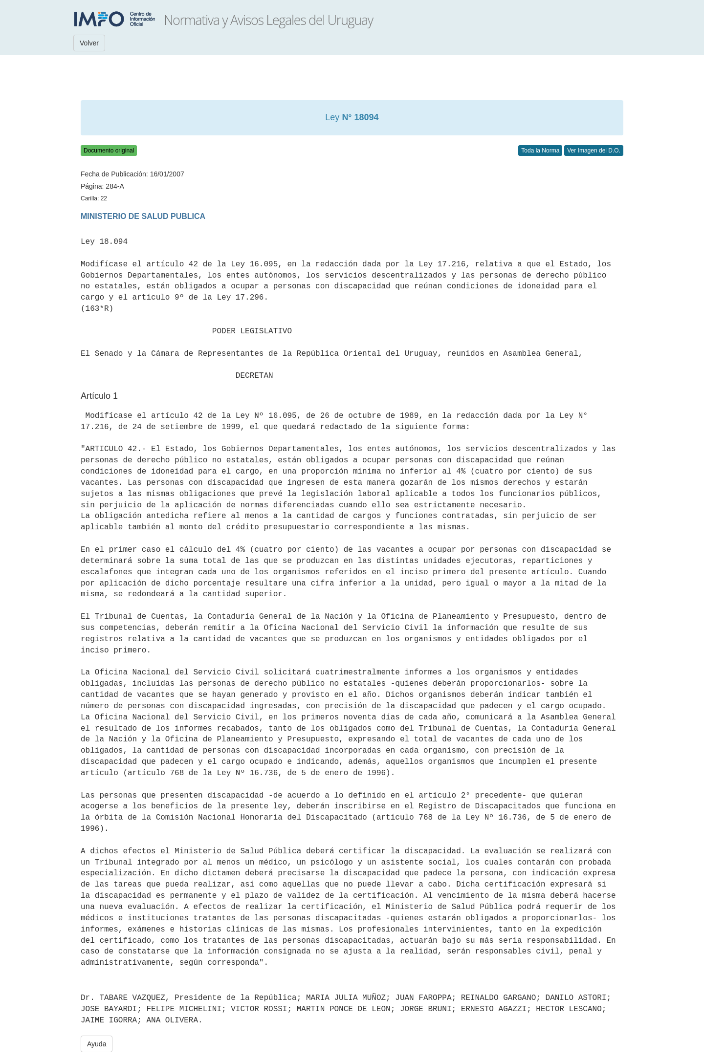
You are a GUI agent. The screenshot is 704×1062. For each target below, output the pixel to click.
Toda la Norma (540, 150)
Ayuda (96, 1044)
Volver (89, 43)
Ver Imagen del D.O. (593, 150)
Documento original (109, 150)
